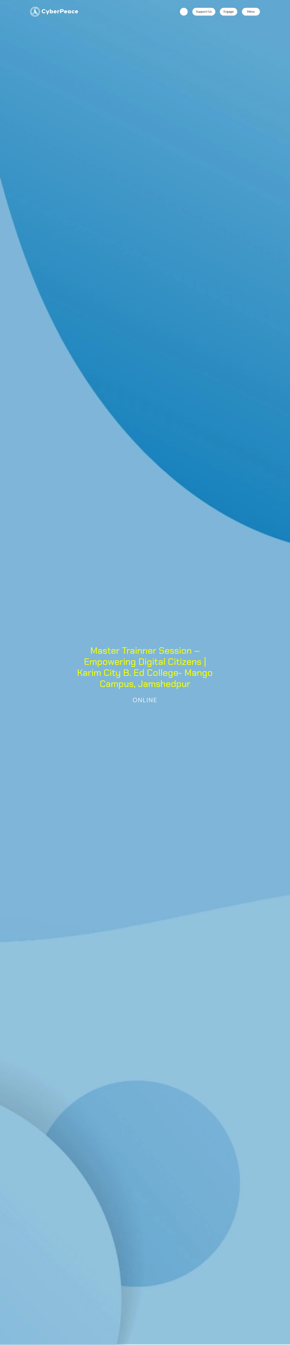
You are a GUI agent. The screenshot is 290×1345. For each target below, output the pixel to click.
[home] (54, 11)
